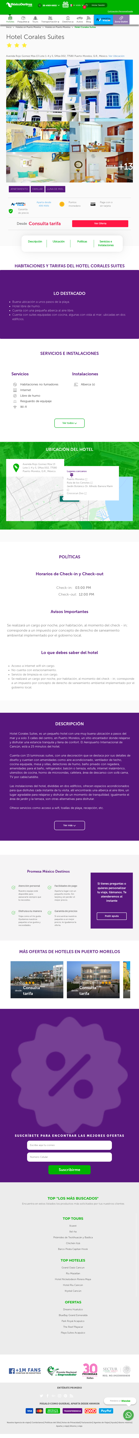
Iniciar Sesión (98, 5)
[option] (37, 981)
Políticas (82, 241)
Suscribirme (69, 1169)
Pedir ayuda (112, 916)
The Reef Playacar (73, 1326)
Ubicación (59, 241)
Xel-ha (73, 1231)
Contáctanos (37, 1423)
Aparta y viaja (62, 1426)
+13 (125, 166)
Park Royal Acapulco (73, 1321)
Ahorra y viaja (76, 1426)
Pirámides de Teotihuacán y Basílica (73, 1237)
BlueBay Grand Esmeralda (73, 1315)
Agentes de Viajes (102, 1423)
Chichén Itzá (73, 1243)
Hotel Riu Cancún (73, 1285)
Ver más (69, 825)
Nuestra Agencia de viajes (18, 1423)
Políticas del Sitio (53, 1423)
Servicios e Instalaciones (106, 243)
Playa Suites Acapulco (73, 1332)
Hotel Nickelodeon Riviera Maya (73, 1279)
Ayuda (114, 1423)
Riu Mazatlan (73, 1273)
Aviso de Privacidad (71, 1423)
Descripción (35, 241)
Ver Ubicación (116, 56)
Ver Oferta (100, 223)
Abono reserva (124, 1423)
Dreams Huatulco (73, 1309)
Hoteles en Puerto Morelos (28, 27)
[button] (51, 19)
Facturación (86, 1423)
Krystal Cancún (73, 1290)
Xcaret (73, 1225)
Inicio (8, 27)
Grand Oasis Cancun (73, 1267)
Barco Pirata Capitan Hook (73, 1249)
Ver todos (69, 423)
